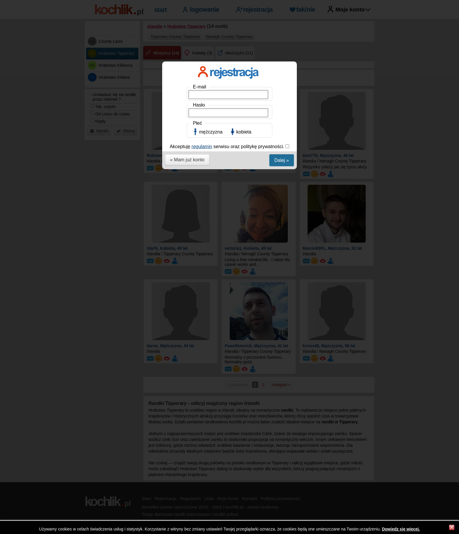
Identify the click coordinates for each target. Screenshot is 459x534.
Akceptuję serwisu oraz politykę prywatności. (228, 146)
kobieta (243, 131)
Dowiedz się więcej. (401, 529)
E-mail (199, 86)
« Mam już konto (187, 159)
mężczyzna (210, 131)
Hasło (199, 104)
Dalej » (281, 160)
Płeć (197, 123)
